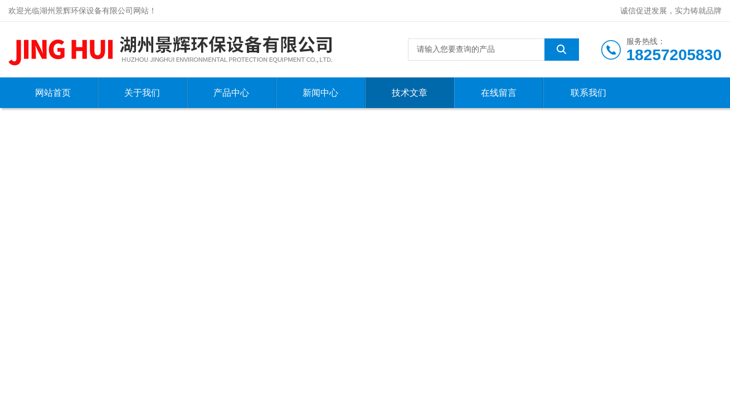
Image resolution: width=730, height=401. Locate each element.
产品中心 (231, 92)
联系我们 (588, 92)
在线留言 (499, 92)
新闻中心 (320, 92)
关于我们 (142, 92)
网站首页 (53, 92)
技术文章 (409, 92)
